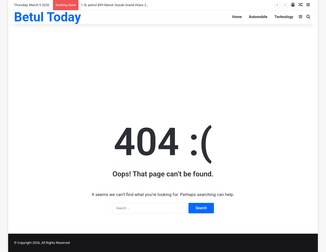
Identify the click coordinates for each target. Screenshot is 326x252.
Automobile (258, 17)
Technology (284, 17)
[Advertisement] (163, 64)
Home (237, 17)
